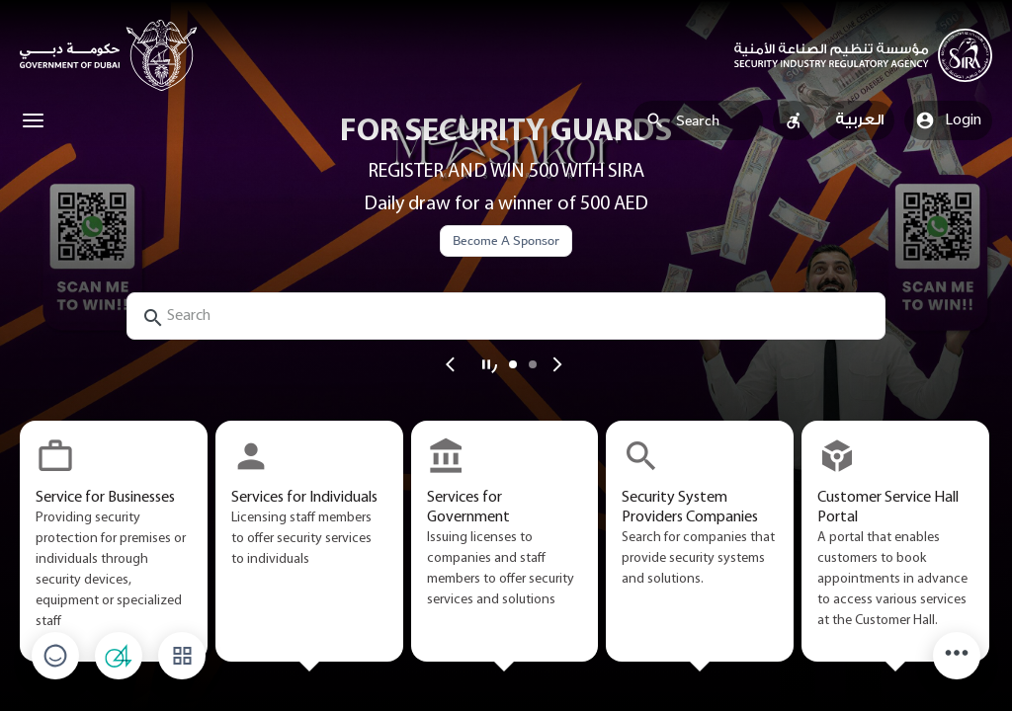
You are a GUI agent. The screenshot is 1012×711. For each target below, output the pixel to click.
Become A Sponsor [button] (506, 241)
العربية (859, 120)
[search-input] (506, 316)
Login (948, 120)
